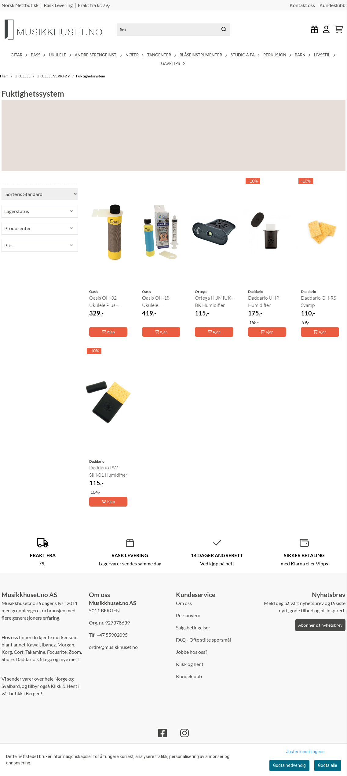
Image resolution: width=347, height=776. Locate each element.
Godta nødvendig (289, 765)
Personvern (188, 615)
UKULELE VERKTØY (54, 76)
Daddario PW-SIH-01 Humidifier (108, 471)
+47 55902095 (112, 635)
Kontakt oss (302, 5)
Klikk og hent (189, 664)
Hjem (4, 76)
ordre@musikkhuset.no (113, 647)
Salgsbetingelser (193, 627)
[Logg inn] (314, 29)
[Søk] (173, 29)
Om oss (184, 603)
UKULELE (23, 76)
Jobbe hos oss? (191, 652)
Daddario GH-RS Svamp (318, 301)
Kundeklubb (332, 5)
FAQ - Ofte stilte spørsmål (203, 640)
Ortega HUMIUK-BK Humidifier (214, 301)
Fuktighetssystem (90, 76)
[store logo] (58, 29)
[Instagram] (184, 733)
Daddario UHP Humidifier (263, 301)
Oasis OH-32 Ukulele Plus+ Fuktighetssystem (108, 302)
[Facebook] (162, 733)
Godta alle (327, 765)
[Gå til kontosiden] (326, 29)
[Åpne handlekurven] (338, 29)
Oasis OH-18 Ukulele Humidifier (156, 302)
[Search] (224, 29)
